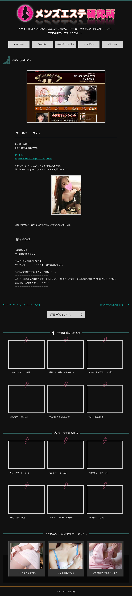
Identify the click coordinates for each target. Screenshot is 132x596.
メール (45, 283)
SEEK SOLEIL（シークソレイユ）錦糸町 (23, 305)
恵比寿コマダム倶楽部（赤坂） (112, 305)
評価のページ (50, 272)
